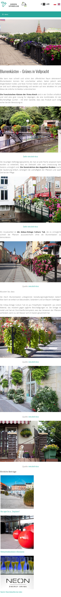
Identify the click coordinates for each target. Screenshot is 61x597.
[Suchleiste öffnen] (58, 14)
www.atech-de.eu (33, 286)
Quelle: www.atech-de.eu (30, 156)
